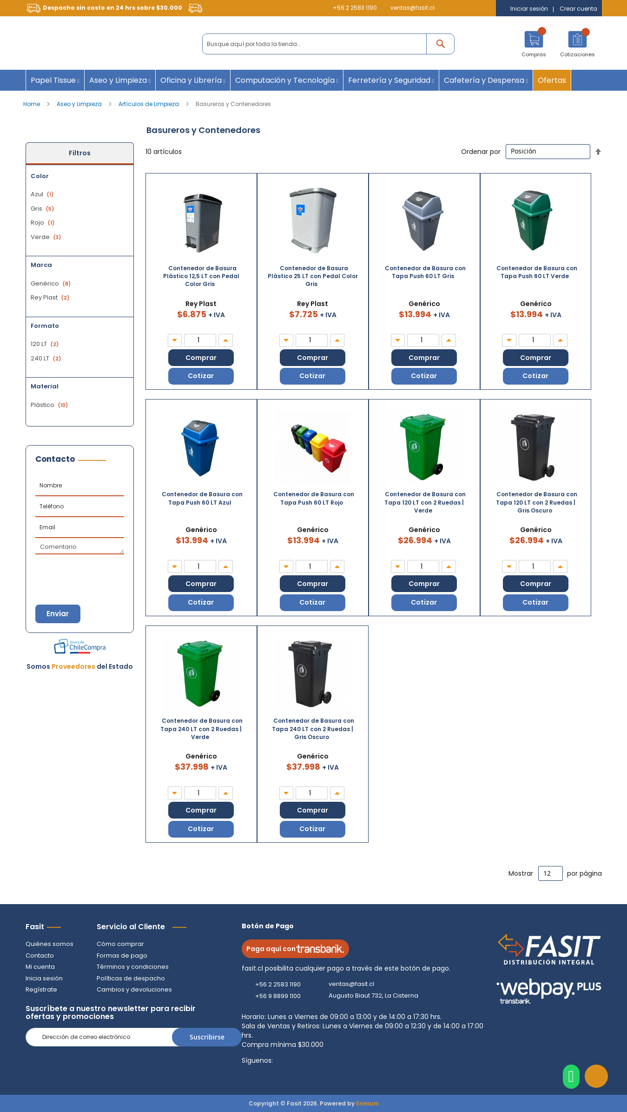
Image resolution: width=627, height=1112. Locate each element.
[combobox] (328, 43)
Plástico (50, 404)
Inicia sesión (44, 978)
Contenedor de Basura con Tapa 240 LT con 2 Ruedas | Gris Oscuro (313, 729)
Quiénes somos (49, 943)
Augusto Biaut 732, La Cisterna (373, 996)
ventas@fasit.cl (412, 8)
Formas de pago (122, 955)
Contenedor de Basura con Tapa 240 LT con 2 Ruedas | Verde (201, 729)
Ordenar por (481, 151)
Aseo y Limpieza (80, 104)
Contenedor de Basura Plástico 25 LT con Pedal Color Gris (313, 276)
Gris (43, 208)
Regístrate (41, 989)
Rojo (44, 222)
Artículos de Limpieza (149, 104)
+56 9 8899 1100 (278, 996)
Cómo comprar (120, 943)
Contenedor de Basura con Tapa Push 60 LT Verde (536, 272)
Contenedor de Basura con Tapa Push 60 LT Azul (202, 498)
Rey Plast (51, 297)
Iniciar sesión (529, 9)
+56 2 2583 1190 (355, 8)
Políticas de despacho (131, 978)
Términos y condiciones (133, 966)
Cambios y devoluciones (134, 989)
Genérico (52, 283)
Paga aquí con (295, 948)
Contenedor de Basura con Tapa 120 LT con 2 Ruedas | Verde (425, 502)
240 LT (47, 358)
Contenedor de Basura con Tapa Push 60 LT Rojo (313, 498)
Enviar (58, 614)
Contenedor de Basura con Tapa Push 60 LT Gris (425, 272)
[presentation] (81, 571)
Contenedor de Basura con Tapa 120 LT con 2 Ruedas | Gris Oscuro (536, 502)
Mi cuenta (40, 966)
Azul (43, 194)
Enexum (367, 1103)
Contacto (40, 955)
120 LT (46, 344)
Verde (47, 237)
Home (32, 104)
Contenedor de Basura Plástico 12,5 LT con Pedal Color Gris (201, 276)
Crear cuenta (578, 9)
